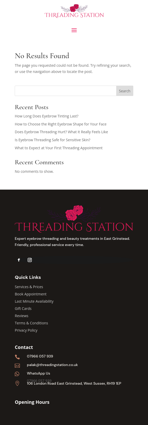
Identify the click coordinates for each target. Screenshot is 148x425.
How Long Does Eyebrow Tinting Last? (46, 116)
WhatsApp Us (38, 373)
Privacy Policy (26, 330)
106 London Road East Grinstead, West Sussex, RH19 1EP (74, 383)
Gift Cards (23, 308)
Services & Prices (29, 286)
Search (124, 90)
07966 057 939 (40, 356)
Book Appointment (30, 294)
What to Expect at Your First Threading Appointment (59, 147)
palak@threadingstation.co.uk (52, 364)
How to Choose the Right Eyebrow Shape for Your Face (60, 124)
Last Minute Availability (34, 301)
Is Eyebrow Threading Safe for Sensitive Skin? (52, 139)
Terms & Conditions (31, 322)
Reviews (21, 315)
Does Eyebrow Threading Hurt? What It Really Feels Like (61, 131)
